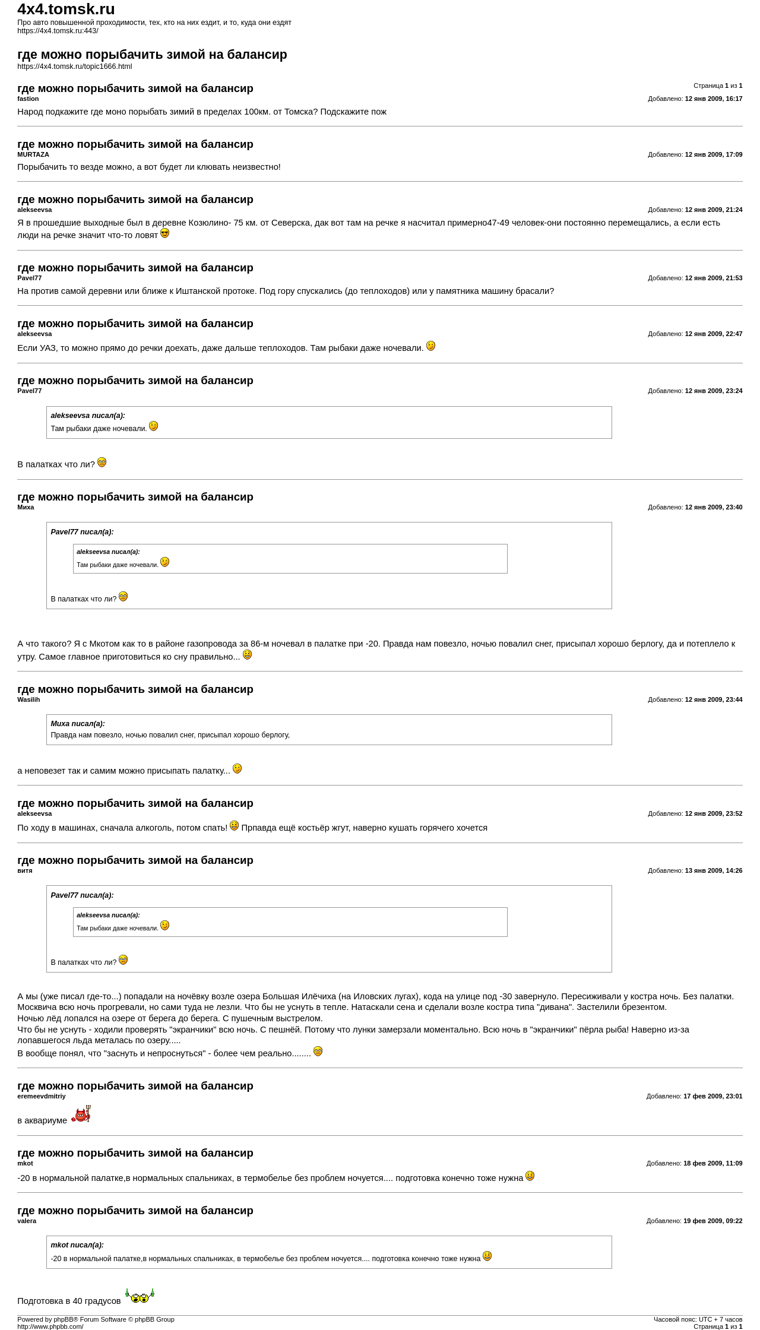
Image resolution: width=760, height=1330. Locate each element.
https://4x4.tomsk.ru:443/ (57, 31)
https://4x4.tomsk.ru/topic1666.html (74, 66)
